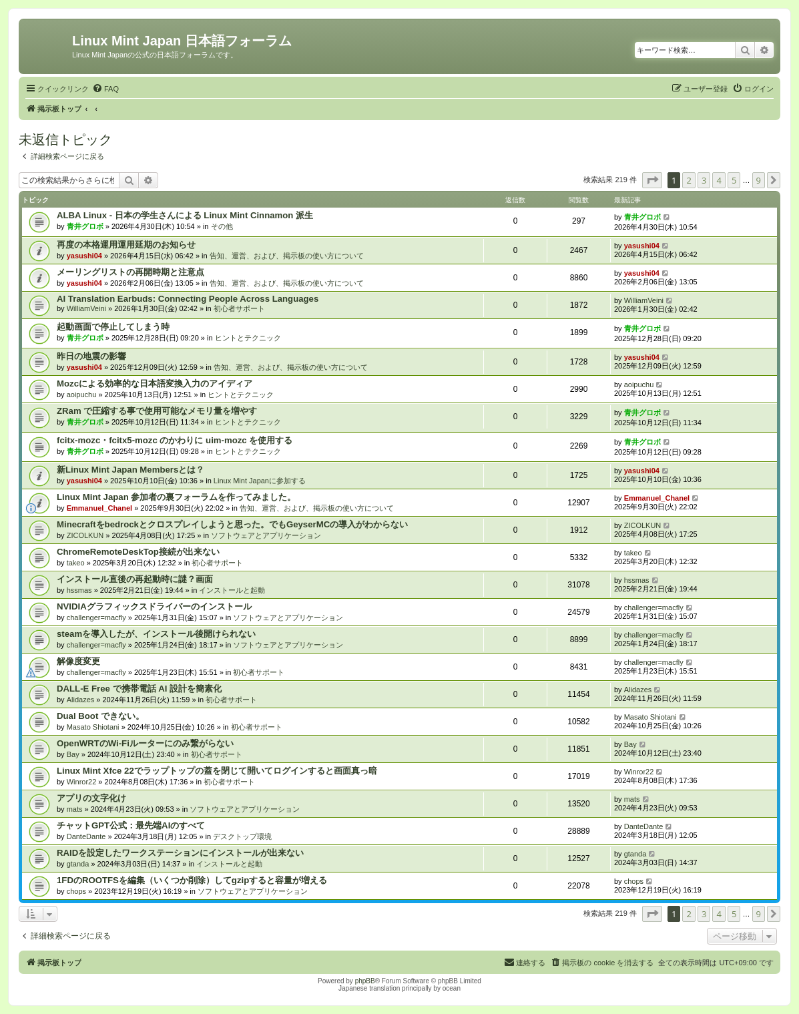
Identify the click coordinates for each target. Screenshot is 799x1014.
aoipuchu (82, 395)
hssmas (79, 590)
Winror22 (82, 782)
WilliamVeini (86, 308)
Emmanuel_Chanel (99, 508)
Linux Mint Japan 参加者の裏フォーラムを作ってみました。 (176, 497)
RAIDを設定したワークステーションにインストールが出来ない (180, 853)
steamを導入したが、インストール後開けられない (156, 634)
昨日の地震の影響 (91, 356)
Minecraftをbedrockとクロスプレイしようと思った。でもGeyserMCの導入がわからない (232, 524)
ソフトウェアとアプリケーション (266, 535)
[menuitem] (105, 89)
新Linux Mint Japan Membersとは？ (130, 470)
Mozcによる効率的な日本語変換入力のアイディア (154, 383)
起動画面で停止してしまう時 (113, 327)
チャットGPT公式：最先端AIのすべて (131, 825)
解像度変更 (78, 661)
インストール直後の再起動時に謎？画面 (135, 579)
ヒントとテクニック (248, 338)
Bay (73, 754)
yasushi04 (84, 256)
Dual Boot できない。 (100, 716)
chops (76, 891)
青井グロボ (85, 226)
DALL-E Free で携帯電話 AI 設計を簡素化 (139, 689)
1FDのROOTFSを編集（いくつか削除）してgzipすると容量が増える (192, 880)
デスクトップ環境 (242, 836)
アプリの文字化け (91, 798)
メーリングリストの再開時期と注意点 (130, 272)
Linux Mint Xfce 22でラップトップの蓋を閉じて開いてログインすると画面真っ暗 (217, 771)
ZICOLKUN (85, 535)
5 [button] (734, 180)
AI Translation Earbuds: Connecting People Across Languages (187, 299)
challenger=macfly (96, 617)
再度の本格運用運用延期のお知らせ (126, 245)
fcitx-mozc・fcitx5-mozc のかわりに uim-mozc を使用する (174, 440)
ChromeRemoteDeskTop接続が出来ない (138, 552)
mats (75, 809)
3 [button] (704, 180)
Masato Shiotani (93, 727)
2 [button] (688, 180)
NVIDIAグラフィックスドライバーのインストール (154, 606)
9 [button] (758, 180)
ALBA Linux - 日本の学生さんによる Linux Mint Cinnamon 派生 (185, 215)
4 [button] (718, 180)
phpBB (365, 981)
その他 (222, 226)
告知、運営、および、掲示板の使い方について (287, 256)
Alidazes (81, 700)
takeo (76, 563)
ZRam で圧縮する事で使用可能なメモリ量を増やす (157, 411)
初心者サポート (239, 308)
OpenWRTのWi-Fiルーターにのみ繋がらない (145, 743)
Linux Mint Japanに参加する (260, 481)
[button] (652, 180)
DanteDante (86, 836)
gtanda (78, 864)
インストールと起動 (232, 590)
